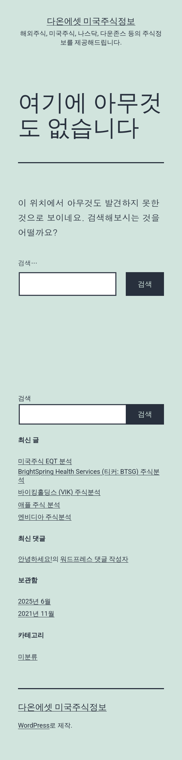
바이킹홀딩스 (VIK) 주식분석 (59, 492)
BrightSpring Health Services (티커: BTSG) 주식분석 (89, 476)
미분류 (27, 656)
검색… (27, 262)
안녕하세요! (35, 559)
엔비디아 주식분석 (44, 517)
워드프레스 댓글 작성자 (94, 559)
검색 (24, 398)
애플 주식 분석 (39, 504)
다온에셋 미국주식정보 (91, 21)
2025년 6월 (34, 601)
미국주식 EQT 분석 (45, 461)
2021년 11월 (36, 613)
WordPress (33, 725)
